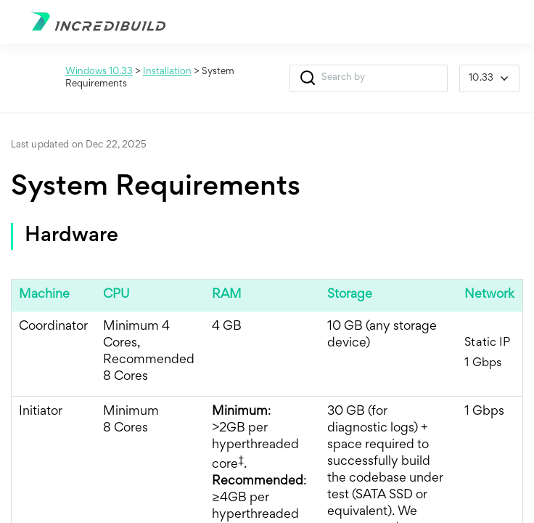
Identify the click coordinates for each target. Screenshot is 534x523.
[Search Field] (368, 78)
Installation (167, 72)
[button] (307, 78)
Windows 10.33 (99, 72)
